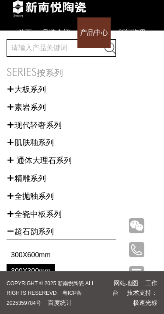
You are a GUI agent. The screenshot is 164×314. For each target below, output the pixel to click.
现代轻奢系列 (34, 125)
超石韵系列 (30, 231)
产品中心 (94, 32)
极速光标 (145, 302)
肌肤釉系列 (30, 142)
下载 (46, 94)
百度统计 (60, 302)
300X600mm (31, 255)
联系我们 (134, 63)
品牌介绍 (56, 32)
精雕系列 (26, 178)
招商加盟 (99, 63)
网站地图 (126, 283)
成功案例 (30, 63)
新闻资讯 (132, 32)
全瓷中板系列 (34, 214)
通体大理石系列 (39, 160)
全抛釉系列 (30, 196)
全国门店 (65, 63)
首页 (25, 32)
